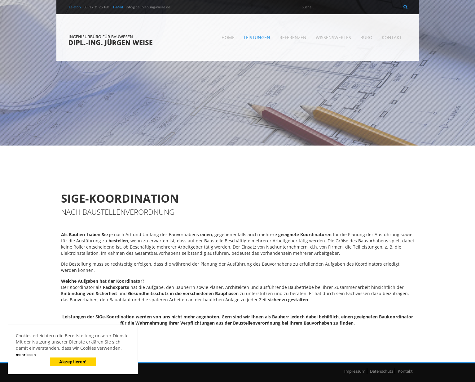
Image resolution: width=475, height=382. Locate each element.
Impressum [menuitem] (354, 371)
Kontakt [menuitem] (392, 37)
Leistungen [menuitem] (257, 37)
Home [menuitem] (228, 37)
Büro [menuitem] (366, 37)
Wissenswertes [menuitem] (333, 37)
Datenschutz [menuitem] (381, 371)
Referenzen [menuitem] (292, 37)
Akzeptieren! (72, 362)
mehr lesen (26, 354)
